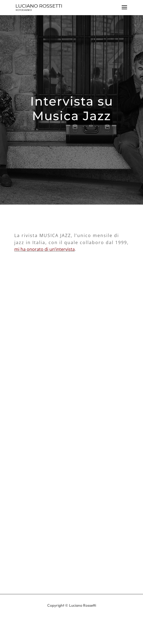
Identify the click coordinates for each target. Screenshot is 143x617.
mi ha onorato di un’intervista (44, 249)
